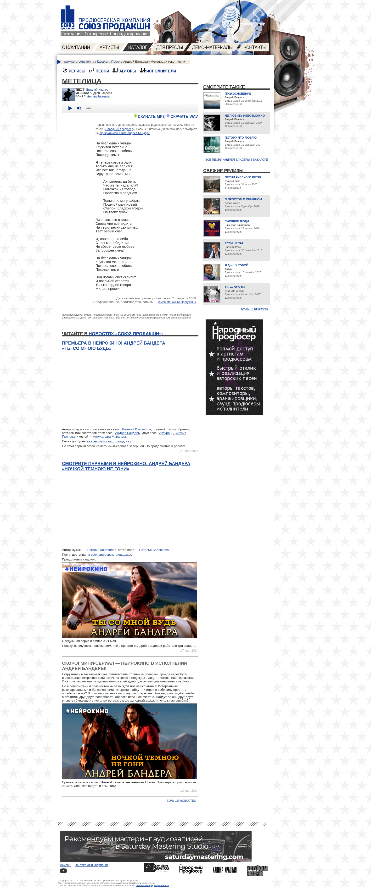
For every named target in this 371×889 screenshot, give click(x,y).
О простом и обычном (243, 199)
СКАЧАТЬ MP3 (149, 117)
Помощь (65, 865)
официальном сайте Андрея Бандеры (125, 133)
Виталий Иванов (97, 89)
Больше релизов (254, 309)
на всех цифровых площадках (108, 441)
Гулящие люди (237, 221)
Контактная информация (91, 865)
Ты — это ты (235, 287)
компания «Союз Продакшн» (177, 302)
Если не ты (234, 243)
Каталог (102, 61)
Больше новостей (181, 800)
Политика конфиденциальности (152, 885)
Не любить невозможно (245, 115)
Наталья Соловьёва (154, 550)
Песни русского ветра (243, 177)
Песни (115, 61)
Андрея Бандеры (127, 433)
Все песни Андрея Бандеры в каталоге (236, 159)
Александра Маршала (109, 436)
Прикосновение (238, 93)
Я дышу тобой (236, 265)
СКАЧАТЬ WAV (182, 117)
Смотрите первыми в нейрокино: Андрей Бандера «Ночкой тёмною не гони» (126, 466)
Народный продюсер (119, 129)
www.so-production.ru (79, 61)
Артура (164, 433)
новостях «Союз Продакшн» (125, 333)
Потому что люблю (241, 137)
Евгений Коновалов (136, 429)
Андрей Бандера (98, 96)
